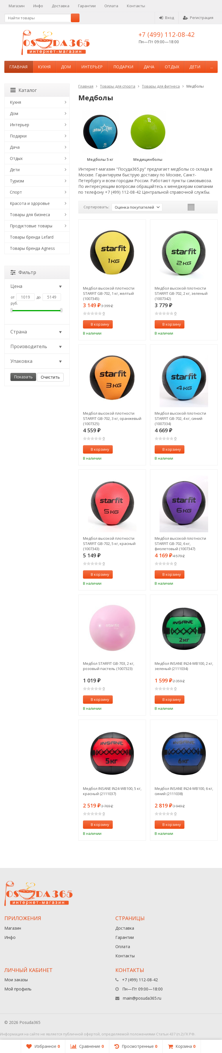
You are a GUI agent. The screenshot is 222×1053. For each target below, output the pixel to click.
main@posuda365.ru (142, 998)
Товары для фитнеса (161, 86)
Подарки (123, 66)
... (211, 66)
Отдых (172, 66)
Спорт (16, 192)
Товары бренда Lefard (31, 237)
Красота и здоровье (30, 203)
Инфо (38, 5)
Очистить (50, 377)
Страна (36, 332)
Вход (166, 17)
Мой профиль (18, 989)
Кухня (44, 66)
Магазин (17, 5)
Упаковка (36, 361)
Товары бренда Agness (32, 248)
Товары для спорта (117, 86)
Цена (36, 286)
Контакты (136, 5)
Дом (66, 66)
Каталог (23, 90)
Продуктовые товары (31, 226)
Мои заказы (16, 979)
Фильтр (23, 272)
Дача (149, 66)
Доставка (60, 5)
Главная (18, 66)
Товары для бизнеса (30, 214)
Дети (194, 66)
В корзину (96, 324)
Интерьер (92, 66)
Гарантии (87, 5)
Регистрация (198, 17)
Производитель (36, 346)
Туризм (17, 181)
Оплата (111, 5)
